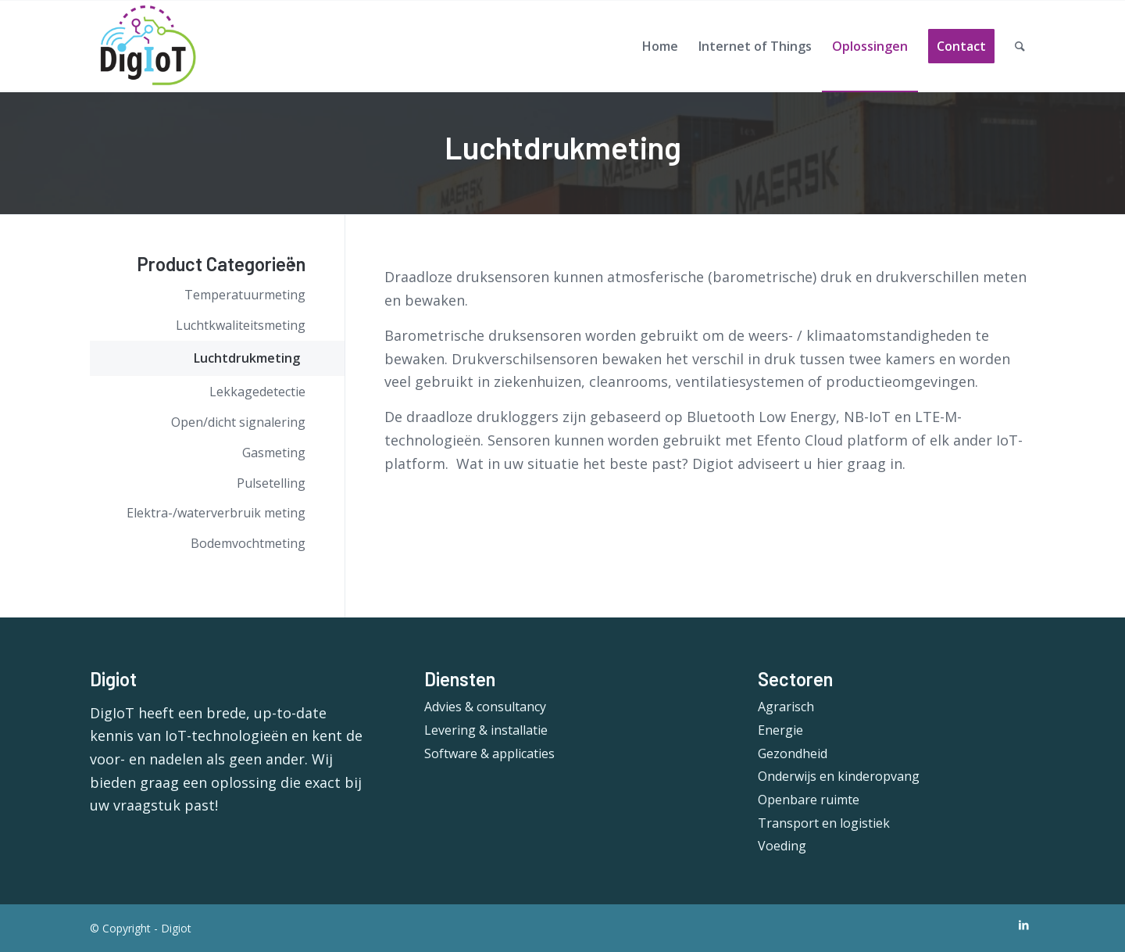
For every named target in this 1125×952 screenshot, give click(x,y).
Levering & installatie (486, 730)
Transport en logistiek (824, 823)
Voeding (782, 845)
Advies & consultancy (485, 706)
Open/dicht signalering (238, 422)
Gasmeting (273, 452)
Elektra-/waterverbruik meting (216, 512)
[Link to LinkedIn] (1023, 924)
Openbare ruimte (808, 799)
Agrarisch (786, 706)
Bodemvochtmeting (248, 543)
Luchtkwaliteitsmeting (240, 325)
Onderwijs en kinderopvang (839, 776)
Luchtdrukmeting (247, 358)
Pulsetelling (271, 483)
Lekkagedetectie (257, 391)
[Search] (1020, 46)
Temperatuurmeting (244, 294)
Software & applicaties (489, 753)
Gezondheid (792, 753)
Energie (780, 730)
